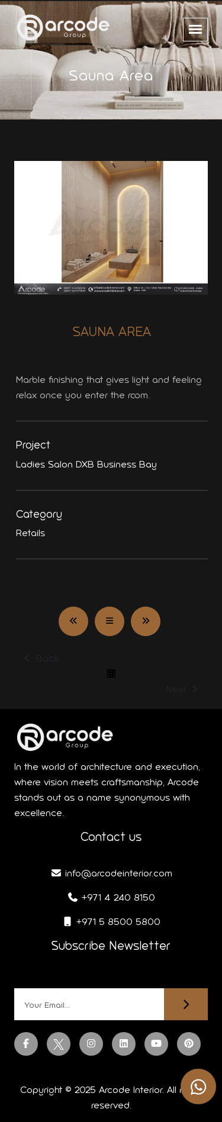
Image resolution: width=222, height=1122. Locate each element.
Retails (30, 533)
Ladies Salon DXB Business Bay (86, 464)
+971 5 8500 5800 (111, 921)
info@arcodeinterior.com (111, 873)
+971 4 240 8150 (111, 897)
